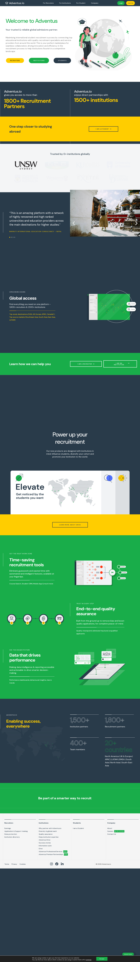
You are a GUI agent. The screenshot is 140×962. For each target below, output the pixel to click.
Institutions (43, 823)
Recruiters (8, 823)
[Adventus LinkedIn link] (62, 864)
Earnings (7, 828)
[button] (15, 60)
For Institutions (65, 3)
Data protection (10, 834)
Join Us (130, 3)
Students (77, 823)
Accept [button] (101, 959)
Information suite (45, 846)
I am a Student (78, 828)
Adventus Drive (44, 840)
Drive (41, 849)
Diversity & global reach (48, 831)
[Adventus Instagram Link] (51, 864)
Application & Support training (16, 831)
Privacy (14, 864)
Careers (116, 831)
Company (94, 3)
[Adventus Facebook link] (56, 864)
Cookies (23, 864)
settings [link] (88, 960)
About (109, 828)
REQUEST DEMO (128, 954)
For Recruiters (48, 3)
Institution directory (12, 837)
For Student (80, 3)
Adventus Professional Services (53, 851)
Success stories (45, 843)
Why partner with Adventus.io (50, 828)
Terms (6, 864)
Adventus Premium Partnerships (53, 854)
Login (121, 3)
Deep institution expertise (48, 837)
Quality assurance (45, 834)
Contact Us (111, 834)
